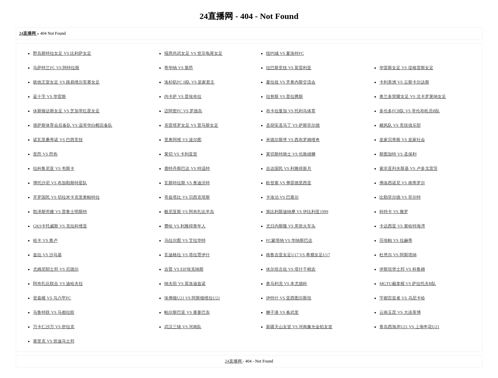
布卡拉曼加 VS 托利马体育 (291, 110)
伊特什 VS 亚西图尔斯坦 (288, 298)
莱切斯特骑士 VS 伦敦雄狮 (291, 154)
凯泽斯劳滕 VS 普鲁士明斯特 (60, 211)
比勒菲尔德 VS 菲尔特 (399, 197)
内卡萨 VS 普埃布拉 (182, 96)
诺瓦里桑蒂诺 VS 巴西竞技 (57, 139)
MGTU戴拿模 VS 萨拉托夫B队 (407, 283)
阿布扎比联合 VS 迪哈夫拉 (57, 283)
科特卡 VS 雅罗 (393, 211)
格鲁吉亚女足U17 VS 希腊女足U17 (298, 254)
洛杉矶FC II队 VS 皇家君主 (189, 82)
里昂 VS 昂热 (45, 154)
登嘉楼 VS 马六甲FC (52, 298)
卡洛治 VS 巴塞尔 (282, 197)
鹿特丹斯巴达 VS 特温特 (187, 168)
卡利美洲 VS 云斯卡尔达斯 (404, 82)
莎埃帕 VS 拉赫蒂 (395, 240)
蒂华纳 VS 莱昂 (178, 67)
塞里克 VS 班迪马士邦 (53, 341)
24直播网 (234, 361)
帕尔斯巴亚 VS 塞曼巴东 (187, 312)
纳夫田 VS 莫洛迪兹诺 (184, 283)
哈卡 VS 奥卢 (45, 240)
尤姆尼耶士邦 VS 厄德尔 (55, 269)
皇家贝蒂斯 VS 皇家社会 (402, 139)
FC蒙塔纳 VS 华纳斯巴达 (289, 240)
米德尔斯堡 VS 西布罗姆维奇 (293, 139)
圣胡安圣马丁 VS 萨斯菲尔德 (293, 125)
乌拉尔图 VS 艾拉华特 (184, 240)
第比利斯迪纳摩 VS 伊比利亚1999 (297, 211)
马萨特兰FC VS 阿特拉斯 (56, 67)
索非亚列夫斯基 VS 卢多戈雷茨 (408, 168)
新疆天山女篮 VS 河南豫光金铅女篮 (299, 326)
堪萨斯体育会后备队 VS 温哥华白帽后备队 (72, 125)
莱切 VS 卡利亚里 (180, 154)
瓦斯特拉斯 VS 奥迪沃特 (187, 182)
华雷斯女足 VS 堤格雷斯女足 (406, 67)
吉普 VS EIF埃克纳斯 (183, 269)
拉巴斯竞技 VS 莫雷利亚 (288, 67)
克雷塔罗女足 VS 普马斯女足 (191, 125)
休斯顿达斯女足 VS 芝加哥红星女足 (66, 110)
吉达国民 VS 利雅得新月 (288, 168)
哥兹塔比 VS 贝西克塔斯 (187, 197)
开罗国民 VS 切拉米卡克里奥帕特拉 (66, 197)
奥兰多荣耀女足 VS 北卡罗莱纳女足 (412, 96)
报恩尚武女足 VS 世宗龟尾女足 (193, 53)
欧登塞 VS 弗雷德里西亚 (288, 182)
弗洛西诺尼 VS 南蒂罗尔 (402, 182)
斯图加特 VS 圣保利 (397, 154)
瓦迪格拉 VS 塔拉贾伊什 (187, 254)
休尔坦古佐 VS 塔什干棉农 (291, 269)
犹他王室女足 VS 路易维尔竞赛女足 (66, 82)
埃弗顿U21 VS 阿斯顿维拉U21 (192, 298)
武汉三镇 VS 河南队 (182, 326)
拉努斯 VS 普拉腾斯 (284, 96)
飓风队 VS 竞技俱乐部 (399, 125)
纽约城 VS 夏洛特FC (285, 53)
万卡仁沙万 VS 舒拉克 (53, 326)
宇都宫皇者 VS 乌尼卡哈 (402, 298)
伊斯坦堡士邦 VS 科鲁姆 (402, 269)
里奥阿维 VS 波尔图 (182, 139)
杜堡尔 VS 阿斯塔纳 (397, 254)
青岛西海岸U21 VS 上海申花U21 (409, 326)
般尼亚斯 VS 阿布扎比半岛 (189, 211)
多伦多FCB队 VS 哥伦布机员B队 (409, 110)
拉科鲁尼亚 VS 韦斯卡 (53, 168)
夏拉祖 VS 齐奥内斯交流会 (291, 82)
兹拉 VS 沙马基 (47, 254)
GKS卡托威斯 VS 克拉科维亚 (60, 226)
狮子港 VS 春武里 (282, 312)
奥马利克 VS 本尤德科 (286, 283)
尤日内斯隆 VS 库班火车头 (291, 226)
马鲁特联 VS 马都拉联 (53, 312)
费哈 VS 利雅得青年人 (184, 226)
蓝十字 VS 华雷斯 (49, 96)
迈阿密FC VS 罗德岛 (183, 110)
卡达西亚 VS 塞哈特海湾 (402, 226)
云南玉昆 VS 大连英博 (399, 312)
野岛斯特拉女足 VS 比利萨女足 (62, 53)
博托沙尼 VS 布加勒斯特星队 (60, 182)
